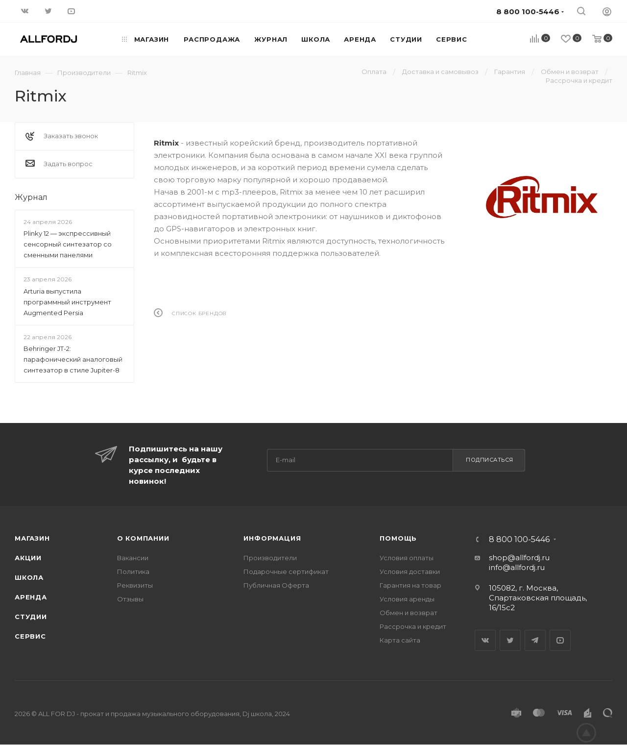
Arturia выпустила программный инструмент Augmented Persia (67, 302)
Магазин (32, 538)
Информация (272, 538)
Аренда (31, 597)
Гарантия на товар (410, 585)
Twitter (510, 640)
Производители (270, 558)
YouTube (560, 640)
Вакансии (132, 558)
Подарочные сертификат (286, 571)
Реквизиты (135, 585)
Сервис (30, 636)
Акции (28, 558)
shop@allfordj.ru (519, 557)
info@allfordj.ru (517, 567)
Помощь (398, 538)
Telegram (535, 640)
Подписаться (489, 459)
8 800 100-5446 (519, 540)
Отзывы (130, 599)
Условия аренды (407, 599)
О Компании (143, 538)
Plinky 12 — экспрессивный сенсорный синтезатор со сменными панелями (68, 244)
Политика (133, 571)
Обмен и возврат (408, 613)
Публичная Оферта (276, 585)
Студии (31, 617)
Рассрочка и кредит (413, 626)
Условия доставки (410, 571)
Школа (29, 577)
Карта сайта (400, 640)
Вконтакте (485, 640)
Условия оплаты (407, 558)
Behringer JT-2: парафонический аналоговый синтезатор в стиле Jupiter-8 (73, 359)
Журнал (31, 197)
